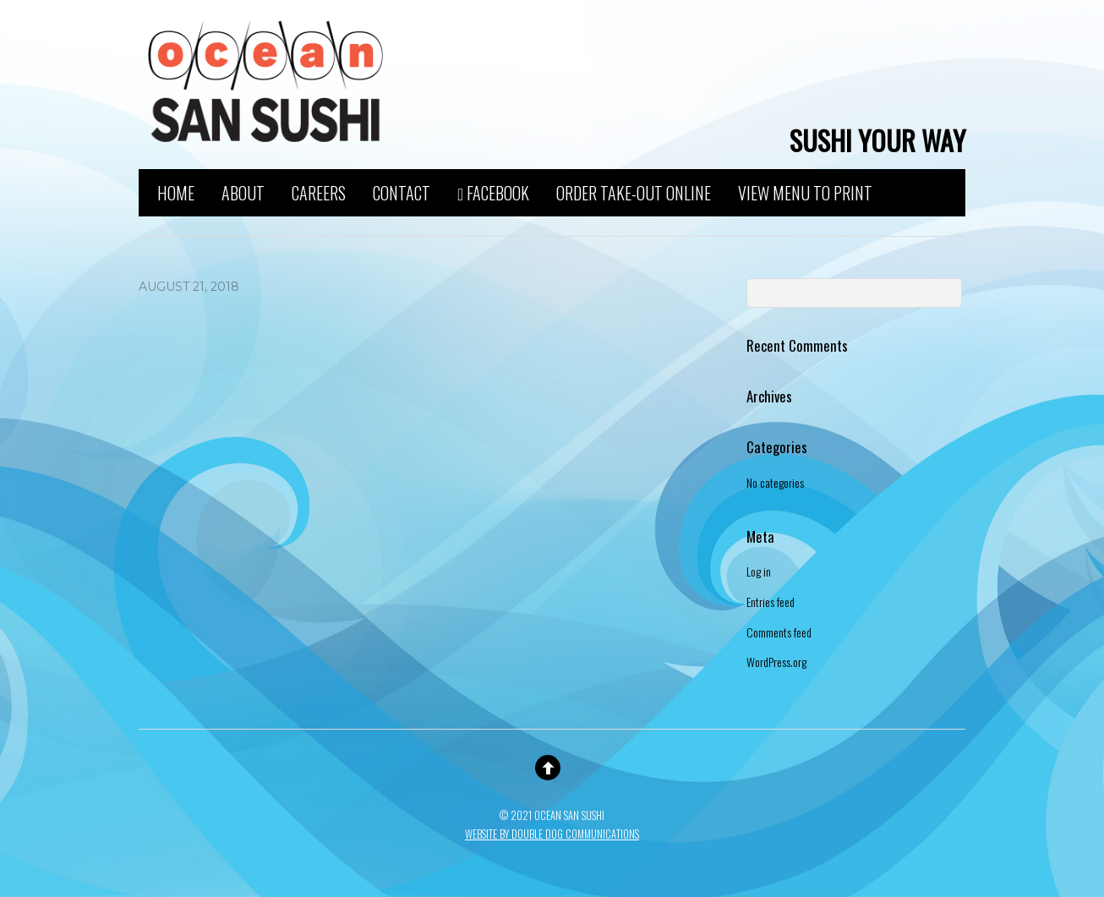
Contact (401, 190)
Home (175, 190)
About (243, 190)
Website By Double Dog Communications (552, 834)
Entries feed (770, 601)
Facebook (493, 191)
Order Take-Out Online (633, 190)
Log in (758, 571)
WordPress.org (776, 661)
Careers (319, 190)
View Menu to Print (805, 190)
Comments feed (779, 632)
